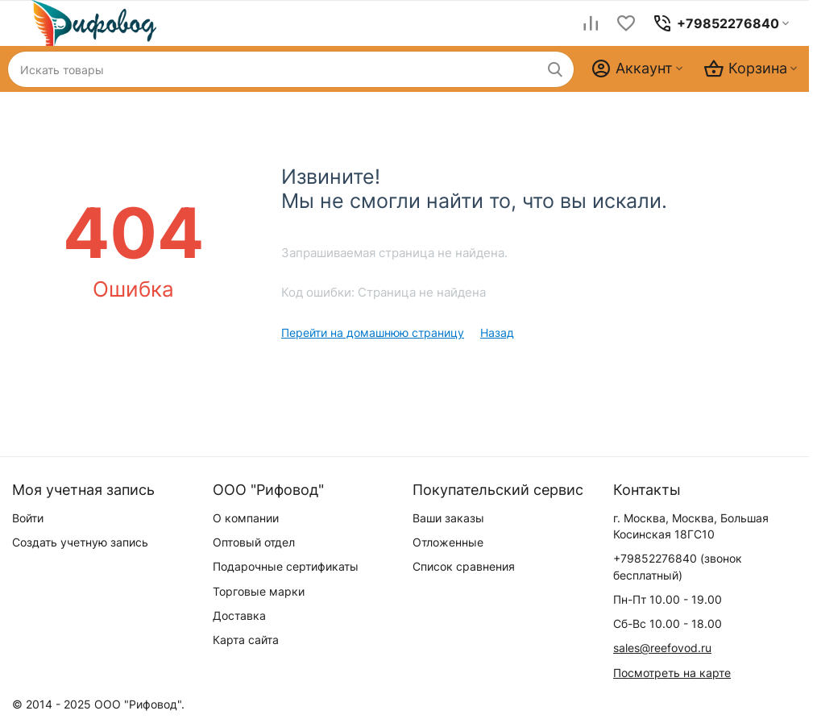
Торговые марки (259, 591)
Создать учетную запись (80, 542)
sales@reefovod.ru (662, 648)
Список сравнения (464, 566)
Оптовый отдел (254, 542)
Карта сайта (246, 639)
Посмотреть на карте (672, 673)
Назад (497, 332)
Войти (28, 518)
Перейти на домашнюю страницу (372, 332)
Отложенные (448, 542)
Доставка (239, 615)
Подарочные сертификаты (286, 566)
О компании (246, 518)
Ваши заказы (448, 518)
